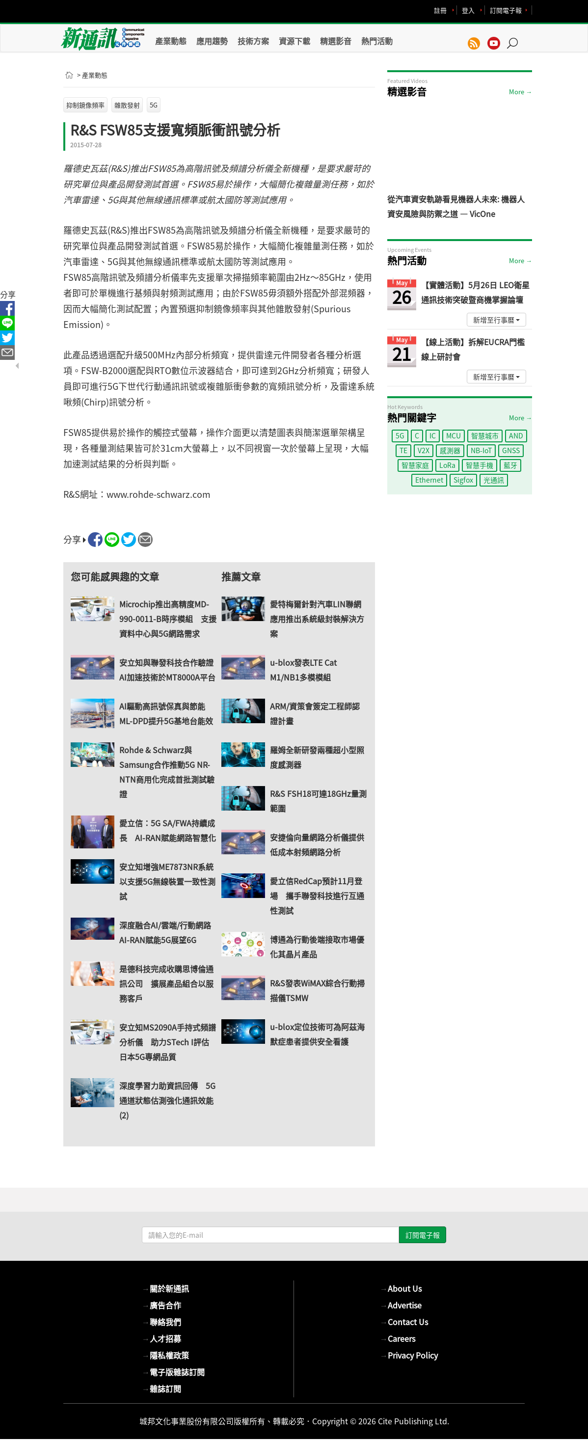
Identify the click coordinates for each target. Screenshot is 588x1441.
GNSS (511, 450)
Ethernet (429, 480)
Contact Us (404, 1322)
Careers (397, 1338)
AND (516, 435)
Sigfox (463, 480)
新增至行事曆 (496, 320)
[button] (516, 38)
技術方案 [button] (253, 41)
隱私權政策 (165, 1355)
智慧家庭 (415, 465)
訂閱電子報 (506, 10)
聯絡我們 (161, 1322)
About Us (401, 1288)
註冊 (440, 10)
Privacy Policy (409, 1355)
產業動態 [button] (171, 41)
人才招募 (161, 1338)
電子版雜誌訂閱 (173, 1372)
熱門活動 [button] (377, 41)
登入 (468, 10)
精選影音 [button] (335, 41)
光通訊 (493, 480)
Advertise (401, 1305)
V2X (423, 450)
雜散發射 (127, 104)
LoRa (447, 465)
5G (154, 104)
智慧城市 (485, 435)
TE (403, 450)
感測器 (450, 450)
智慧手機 (479, 465)
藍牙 (510, 465)
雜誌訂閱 (161, 1388)
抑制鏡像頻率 (85, 104)
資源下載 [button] (294, 41)
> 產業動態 (92, 75)
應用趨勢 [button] (212, 41)
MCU (453, 435)
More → (520, 91)
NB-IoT (481, 450)
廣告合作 (161, 1305)
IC (432, 435)
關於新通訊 (165, 1288)
